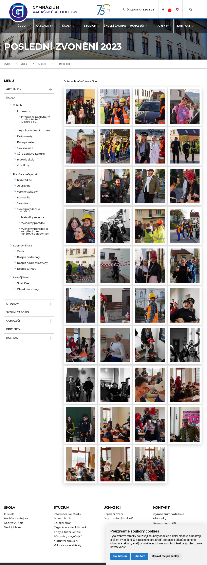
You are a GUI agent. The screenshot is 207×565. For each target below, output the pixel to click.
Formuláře (24, 197)
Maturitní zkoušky (66, 540)
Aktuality (45, 25)
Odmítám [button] (139, 556)
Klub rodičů (24, 180)
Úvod (22, 25)
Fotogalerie (64, 63)
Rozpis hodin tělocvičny (32, 263)
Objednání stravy (28, 289)
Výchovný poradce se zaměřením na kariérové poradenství (35, 231)
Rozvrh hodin (63, 518)
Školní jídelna (21, 277)
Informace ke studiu (67, 514)
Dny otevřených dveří (118, 518)
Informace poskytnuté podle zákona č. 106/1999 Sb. (35, 119)
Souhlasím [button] (120, 556)
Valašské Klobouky (55, 9)
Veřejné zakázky (27, 192)
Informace (24, 111)
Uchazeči (138, 25)
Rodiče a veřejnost (25, 174)
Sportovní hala (22, 245)
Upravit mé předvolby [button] (165, 556)
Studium (91, 25)
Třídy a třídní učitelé (67, 532)
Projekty (162, 25)
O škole (42, 63)
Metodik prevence (32, 217)
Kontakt (185, 25)
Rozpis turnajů (26, 269)
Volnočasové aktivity (67, 545)
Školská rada (25, 148)
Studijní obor (62, 522)
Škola (68, 25)
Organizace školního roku (33, 130)
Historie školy (25, 159)
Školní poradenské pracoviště (29, 210)
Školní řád (23, 203)
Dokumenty (25, 136)
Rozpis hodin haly (28, 257)
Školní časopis (115, 25)
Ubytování (23, 186)
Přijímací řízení (113, 514)
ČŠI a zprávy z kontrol (31, 154)
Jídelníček (23, 283)
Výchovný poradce (33, 223)
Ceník (20, 251)
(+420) (140, 9)
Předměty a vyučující (67, 536)
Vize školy (23, 165)
